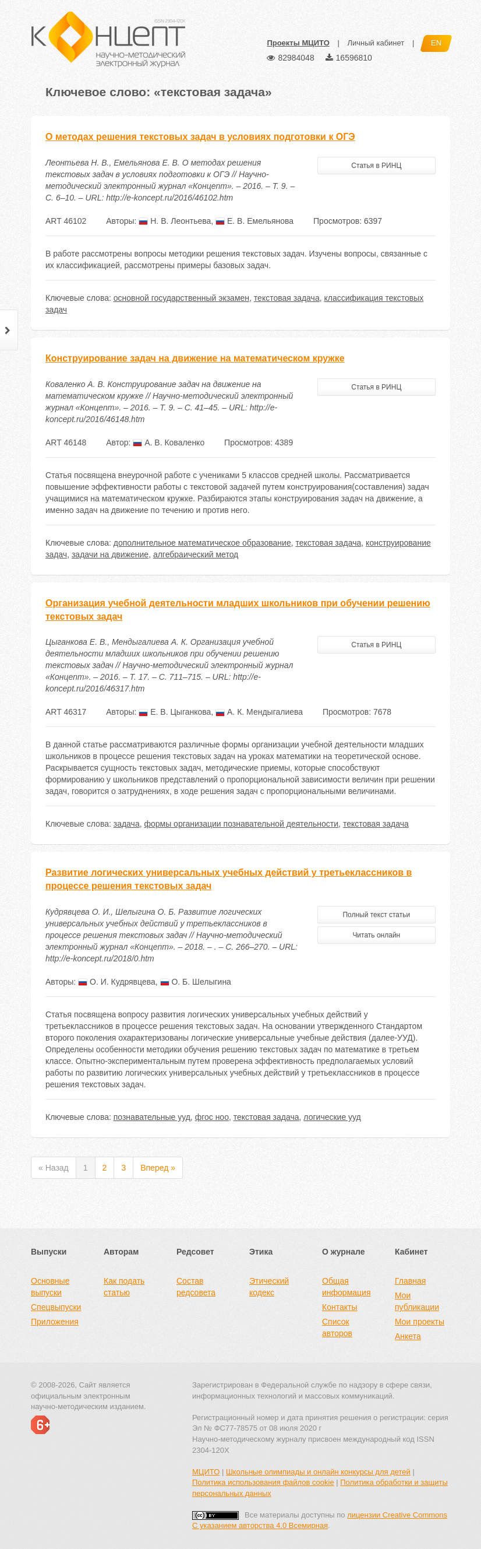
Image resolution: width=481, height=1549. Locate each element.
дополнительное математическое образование (202, 542)
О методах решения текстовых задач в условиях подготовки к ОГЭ (200, 137)
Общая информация (346, 1286)
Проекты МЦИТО (298, 42)
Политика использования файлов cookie (263, 1482)
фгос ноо (212, 1117)
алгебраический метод (195, 554)
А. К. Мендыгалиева (259, 711)
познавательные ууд (152, 1117)
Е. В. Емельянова (254, 221)
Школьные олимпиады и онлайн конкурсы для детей (318, 1471)
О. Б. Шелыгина (195, 981)
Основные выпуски (50, 1286)
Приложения (55, 1321)
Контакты (339, 1307)
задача (127, 823)
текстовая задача (287, 298)
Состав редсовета (195, 1286)
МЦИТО (206, 1471)
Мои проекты (419, 1321)
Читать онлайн (376, 935)
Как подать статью (124, 1286)
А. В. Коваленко (168, 442)
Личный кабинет (375, 42)
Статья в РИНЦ (376, 165)
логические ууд (331, 1117)
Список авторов (337, 1327)
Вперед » (157, 1167)
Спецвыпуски (56, 1307)
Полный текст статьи (376, 915)
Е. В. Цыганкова (175, 711)
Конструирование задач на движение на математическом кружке (195, 358)
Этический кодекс (269, 1286)
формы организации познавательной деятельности (241, 823)
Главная (410, 1280)
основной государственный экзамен (181, 298)
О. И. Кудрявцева (116, 981)
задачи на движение (110, 554)
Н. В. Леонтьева (175, 221)
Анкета (408, 1336)
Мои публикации (417, 1301)
